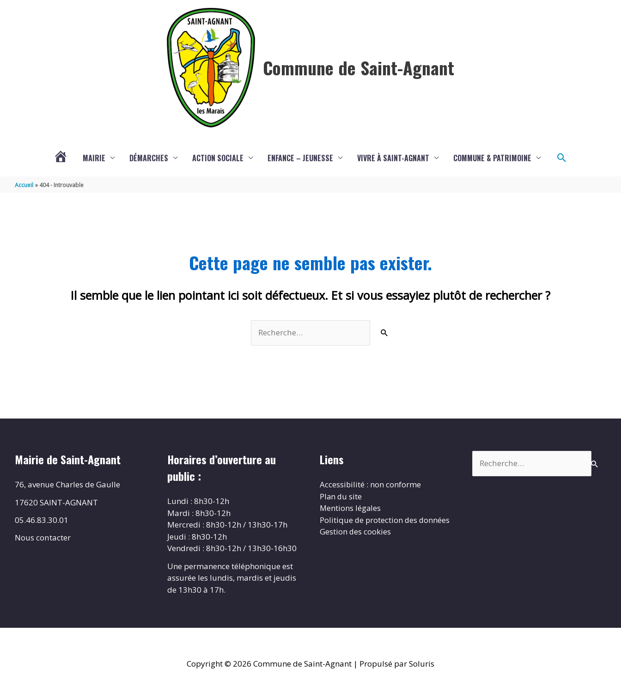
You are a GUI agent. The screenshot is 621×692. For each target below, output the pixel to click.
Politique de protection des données (385, 520)
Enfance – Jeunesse (300, 158)
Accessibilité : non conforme (370, 484)
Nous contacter (42, 537)
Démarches (148, 158)
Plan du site (341, 496)
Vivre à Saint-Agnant (393, 158)
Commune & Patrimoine (492, 158)
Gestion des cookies (355, 531)
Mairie (94, 158)
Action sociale (218, 158)
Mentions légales (351, 508)
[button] (562, 158)
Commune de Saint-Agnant (358, 67)
